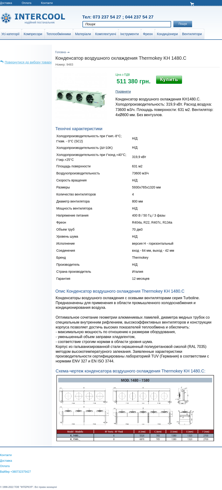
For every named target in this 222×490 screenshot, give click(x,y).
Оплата (26, 3)
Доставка (6, 3)
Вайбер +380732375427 (15, 471)
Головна (60, 52)
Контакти (47, 3)
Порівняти (123, 91)
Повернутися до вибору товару (28, 62)
